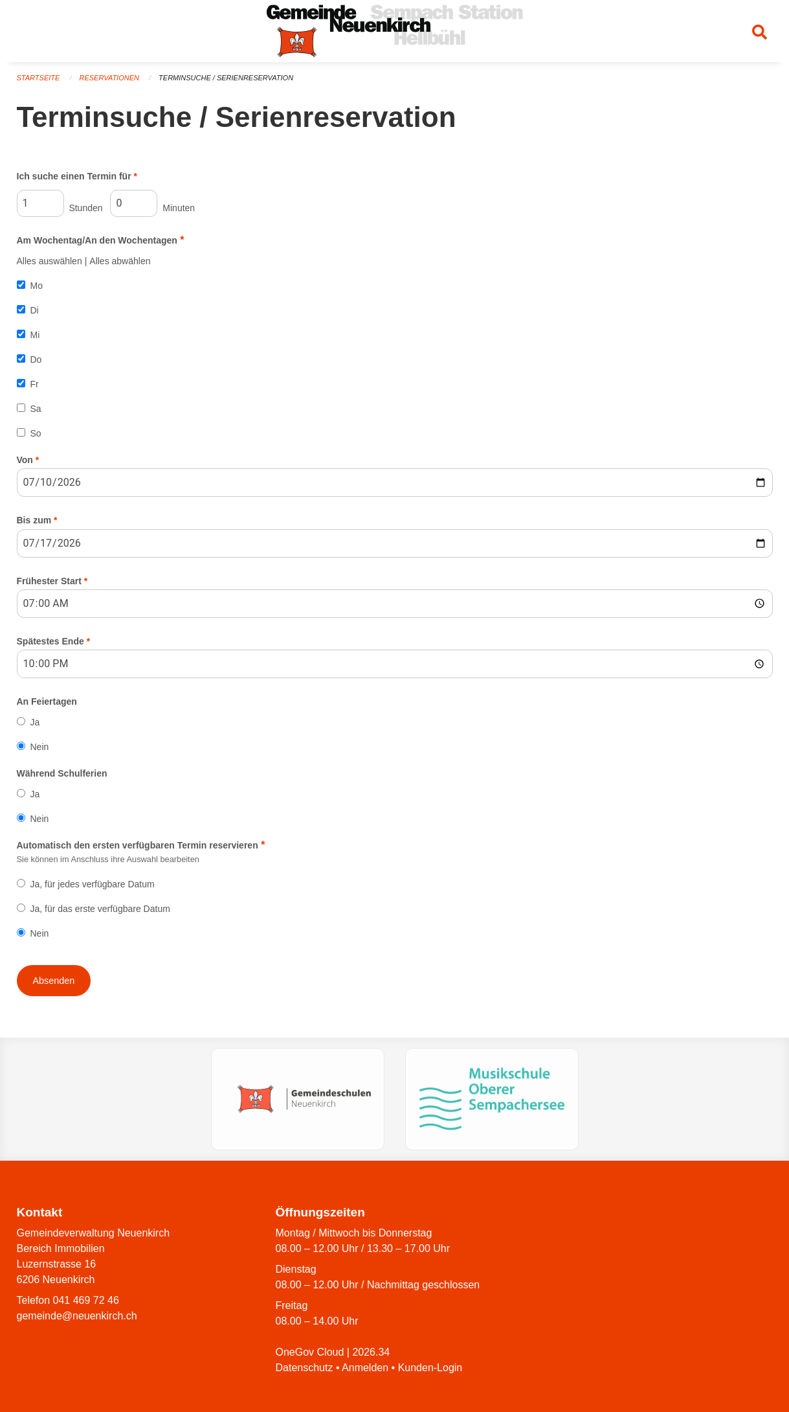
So (35, 433)
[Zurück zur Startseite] (395, 31)
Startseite (38, 78)
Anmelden (365, 1367)
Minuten (152, 203)
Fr (34, 384)
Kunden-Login (430, 1367)
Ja (35, 722)
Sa (35, 409)
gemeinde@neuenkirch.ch (77, 1315)
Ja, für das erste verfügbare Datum (100, 909)
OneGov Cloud (310, 1352)
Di (34, 310)
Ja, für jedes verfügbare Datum (92, 884)
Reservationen (109, 78)
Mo (36, 285)
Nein (39, 747)
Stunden (60, 203)
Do (36, 359)
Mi (35, 335)
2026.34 (371, 1352)
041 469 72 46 (86, 1300)
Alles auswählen (49, 261)
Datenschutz (304, 1367)
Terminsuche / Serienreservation (226, 78)
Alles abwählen (119, 261)
